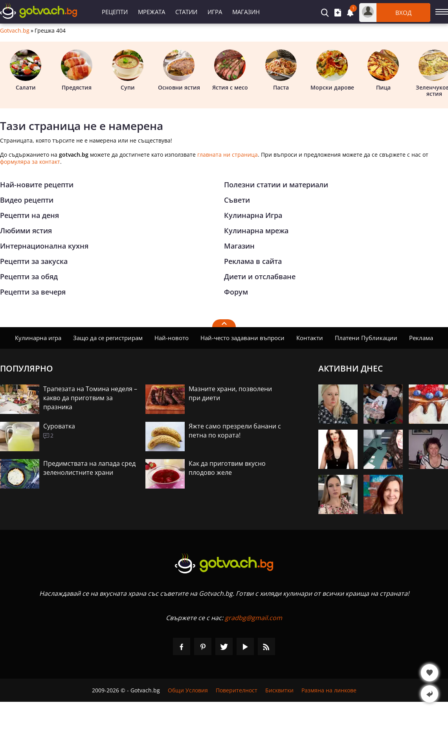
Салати (25, 70)
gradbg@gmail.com (253, 617)
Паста (281, 70)
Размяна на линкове (328, 690)
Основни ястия (179, 70)
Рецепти (115, 12)
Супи (127, 70)
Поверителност (236, 690)
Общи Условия (188, 690)
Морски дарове (332, 70)
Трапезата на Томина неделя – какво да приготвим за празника (90, 397)
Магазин (246, 12)
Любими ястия (26, 230)
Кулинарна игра (38, 338)
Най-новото (171, 338)
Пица (383, 70)
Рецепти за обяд (29, 276)
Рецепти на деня (29, 215)
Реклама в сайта (253, 261)
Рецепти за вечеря (33, 292)
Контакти (309, 338)
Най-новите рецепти (36, 184)
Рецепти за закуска (34, 261)
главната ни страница (227, 154)
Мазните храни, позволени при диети (230, 393)
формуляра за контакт (30, 161)
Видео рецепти (26, 200)
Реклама (421, 338)
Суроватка (59, 426)
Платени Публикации (366, 338)
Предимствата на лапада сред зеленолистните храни (89, 468)
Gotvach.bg (14, 30)
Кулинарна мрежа (256, 230)
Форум (236, 292)
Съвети (237, 200)
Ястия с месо (230, 70)
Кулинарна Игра (253, 215)
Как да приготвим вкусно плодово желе (227, 468)
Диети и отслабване (260, 276)
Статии (186, 12)
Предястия (76, 70)
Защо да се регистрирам (108, 338)
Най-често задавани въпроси (242, 338)
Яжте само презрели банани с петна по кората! (235, 430)
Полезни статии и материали (276, 184)
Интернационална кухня (44, 246)
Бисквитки (279, 690)
